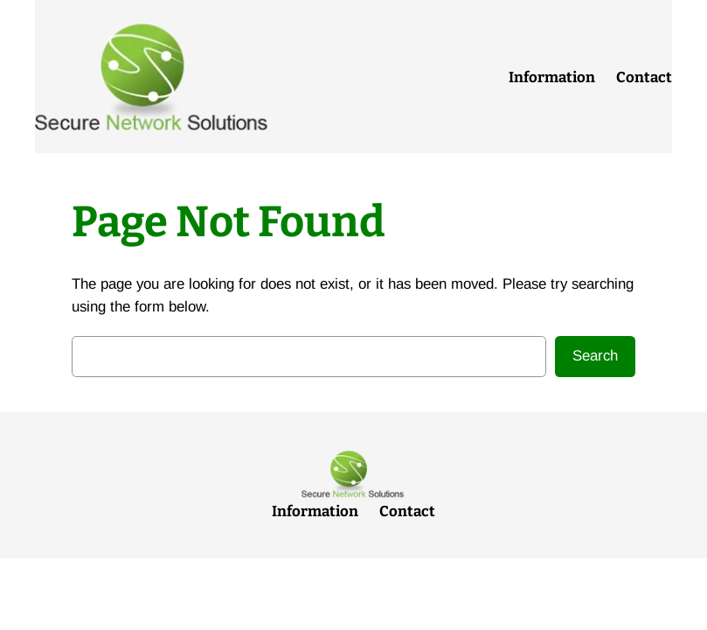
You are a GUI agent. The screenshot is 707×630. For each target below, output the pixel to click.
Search (595, 355)
